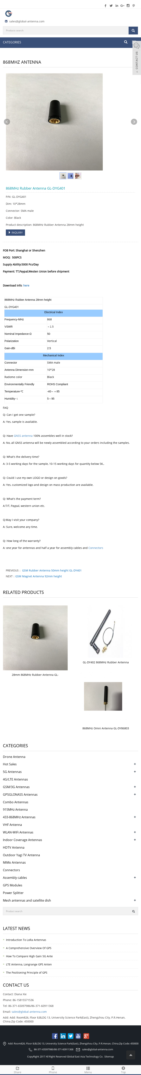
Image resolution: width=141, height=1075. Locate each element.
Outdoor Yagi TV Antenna (21, 855)
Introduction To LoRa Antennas (26, 940)
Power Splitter (13, 893)
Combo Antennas (15, 802)
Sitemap (109, 1056)
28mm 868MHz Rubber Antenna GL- (35, 675)
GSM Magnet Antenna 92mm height (38, 576)
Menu (88, 1069)
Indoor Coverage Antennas (22, 840)
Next (134, 122)
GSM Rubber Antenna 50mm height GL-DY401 (51, 570)
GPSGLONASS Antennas (20, 794)
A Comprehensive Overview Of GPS (28, 948)
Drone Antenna (14, 757)
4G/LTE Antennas (15, 779)
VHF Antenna (12, 825)
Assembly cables (15, 877)
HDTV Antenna (13, 847)
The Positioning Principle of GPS (26, 972)
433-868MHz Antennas (19, 817)
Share (17, 1069)
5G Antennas (12, 772)
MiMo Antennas (14, 862)
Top (123, 1069)
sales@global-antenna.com (26, 21)
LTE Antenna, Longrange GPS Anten (29, 964)
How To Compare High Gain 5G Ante (29, 956)
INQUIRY (15, 232)
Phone (53, 1069)
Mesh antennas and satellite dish (27, 900)
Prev (7, 122)
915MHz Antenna (15, 809)
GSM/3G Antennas (16, 787)
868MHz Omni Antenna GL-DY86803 (105, 728)
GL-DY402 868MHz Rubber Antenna (106, 662)
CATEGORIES (12, 42)
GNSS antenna (23, 436)
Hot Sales (10, 764)
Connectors (95, 548)
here (26, 285)
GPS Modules (12, 885)
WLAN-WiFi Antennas (18, 832)
